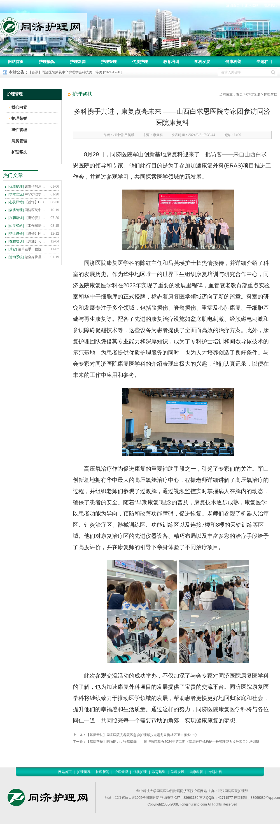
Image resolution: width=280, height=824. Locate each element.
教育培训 (171, 61)
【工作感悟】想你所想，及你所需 (28, 226)
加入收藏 (251, 5)
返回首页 (233, 5)
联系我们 (270, 5)
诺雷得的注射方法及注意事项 (28, 186)
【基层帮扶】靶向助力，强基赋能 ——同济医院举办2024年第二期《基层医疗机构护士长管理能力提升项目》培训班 (172, 742)
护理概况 (47, 61)
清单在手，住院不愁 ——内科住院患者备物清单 (28, 249)
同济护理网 (43, 25)
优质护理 (140, 61)
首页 (239, 94)
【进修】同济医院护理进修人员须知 (28, 233)
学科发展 (202, 61)
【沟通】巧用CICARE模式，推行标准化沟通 (28, 241)
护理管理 (109, 61)
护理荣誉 (19, 118)
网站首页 (16, 61)
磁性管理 (19, 129)
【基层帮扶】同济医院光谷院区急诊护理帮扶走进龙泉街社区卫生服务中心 (141, 735)
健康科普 (233, 61)
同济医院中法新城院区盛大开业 (28, 210)
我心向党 (19, 107)
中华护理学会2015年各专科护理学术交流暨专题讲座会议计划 (28, 194)
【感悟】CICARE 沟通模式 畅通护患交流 (28, 202)
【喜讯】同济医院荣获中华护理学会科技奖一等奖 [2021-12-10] (75, 72)
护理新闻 (78, 61)
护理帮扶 (270, 94)
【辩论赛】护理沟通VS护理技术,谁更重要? (28, 218)
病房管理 (19, 141)
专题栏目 (264, 61)
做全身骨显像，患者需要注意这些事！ (28, 257)
